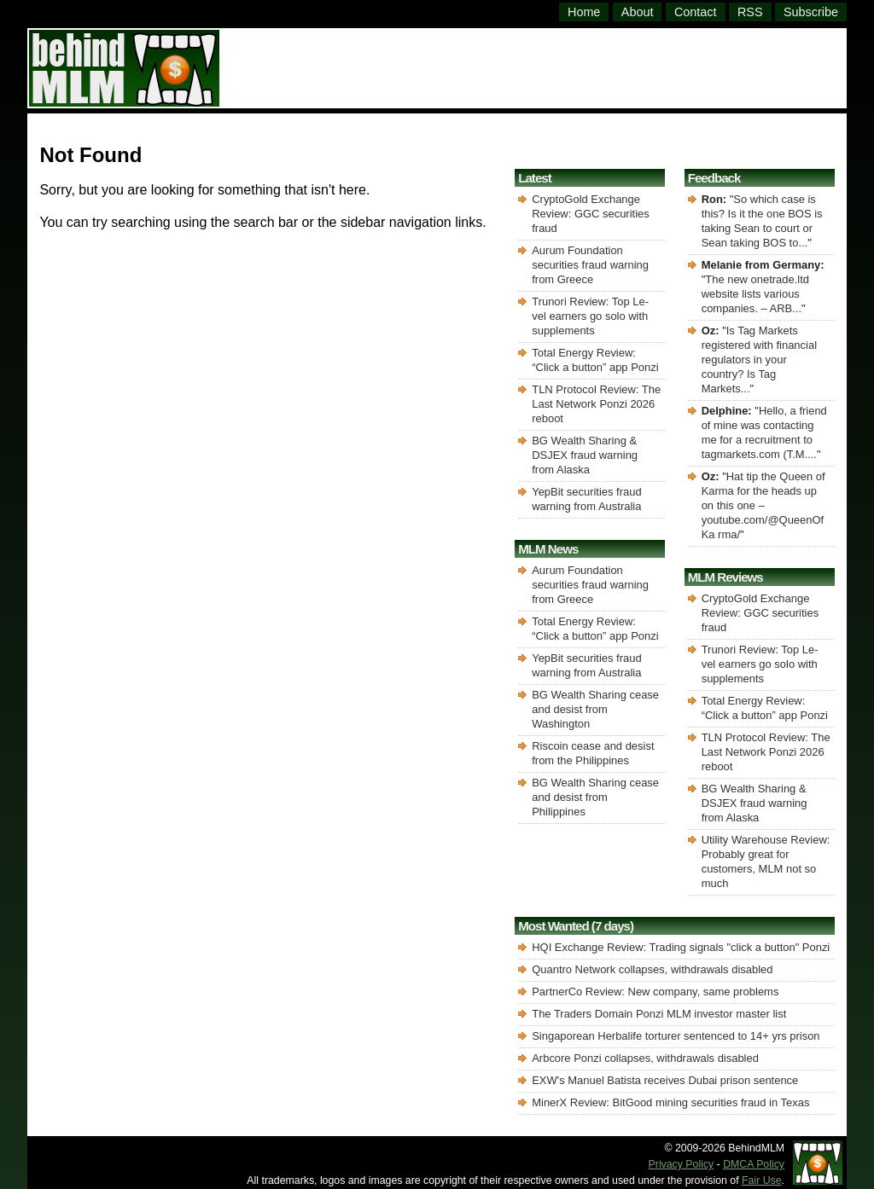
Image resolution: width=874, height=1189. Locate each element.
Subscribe (811, 12)
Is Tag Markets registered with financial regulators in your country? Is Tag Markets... (759, 359)
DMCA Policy (753, 1164)
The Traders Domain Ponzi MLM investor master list (659, 1013)
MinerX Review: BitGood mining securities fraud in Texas (670, 1102)
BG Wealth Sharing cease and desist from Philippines (595, 797)
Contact (695, 12)
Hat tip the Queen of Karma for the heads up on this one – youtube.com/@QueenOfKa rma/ (763, 505)
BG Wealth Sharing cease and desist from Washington (595, 709)
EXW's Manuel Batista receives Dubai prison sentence (665, 1080)
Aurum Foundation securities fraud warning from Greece (590, 265)
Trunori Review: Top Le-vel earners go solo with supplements (590, 316)
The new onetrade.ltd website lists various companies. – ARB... (755, 294)
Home (584, 12)
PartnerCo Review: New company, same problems (655, 991)
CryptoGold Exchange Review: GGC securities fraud (590, 214)
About (637, 12)
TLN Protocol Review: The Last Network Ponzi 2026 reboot (596, 404)
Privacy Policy (681, 1164)
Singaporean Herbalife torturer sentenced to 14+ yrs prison (675, 1036)
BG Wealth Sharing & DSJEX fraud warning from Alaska (585, 455)
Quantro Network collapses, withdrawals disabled (652, 969)
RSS (750, 12)
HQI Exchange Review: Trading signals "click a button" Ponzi (681, 947)
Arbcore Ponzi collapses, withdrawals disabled (645, 1058)
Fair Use (762, 1180)
